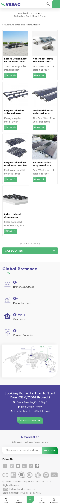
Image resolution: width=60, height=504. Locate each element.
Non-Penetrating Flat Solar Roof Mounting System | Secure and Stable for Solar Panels (43, 60)
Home (36, 13)
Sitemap (14, 492)
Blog (5, 492)
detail (9, 76)
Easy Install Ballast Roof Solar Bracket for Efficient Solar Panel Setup (15, 164)
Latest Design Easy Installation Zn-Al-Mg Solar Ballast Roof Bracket (15, 60)
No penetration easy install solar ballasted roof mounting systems (44, 164)
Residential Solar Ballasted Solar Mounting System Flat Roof (43, 112)
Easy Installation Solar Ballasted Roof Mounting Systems (14, 112)
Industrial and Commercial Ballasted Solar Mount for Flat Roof (13, 216)
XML (38, 492)
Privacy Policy (27, 492)
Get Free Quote (28, 420)
